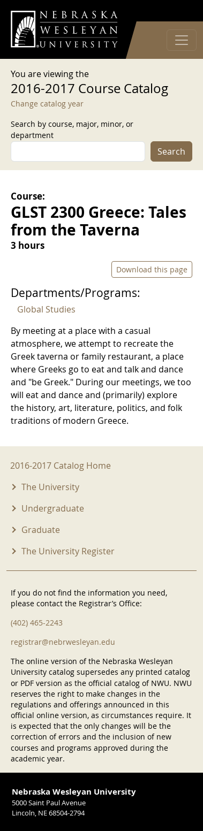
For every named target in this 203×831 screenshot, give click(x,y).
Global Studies (46, 309)
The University (50, 487)
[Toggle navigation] (182, 40)
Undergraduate (52, 508)
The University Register (68, 551)
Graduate (40, 530)
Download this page (151, 269)
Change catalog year (47, 103)
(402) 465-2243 (37, 622)
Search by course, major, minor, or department (72, 129)
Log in (178, 11)
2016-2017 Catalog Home (60, 465)
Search (171, 151)
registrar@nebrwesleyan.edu (63, 642)
